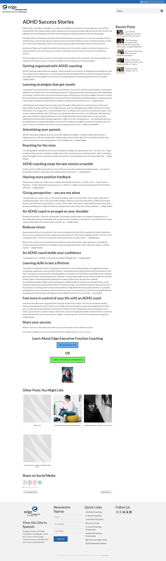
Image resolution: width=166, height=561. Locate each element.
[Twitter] (120, 512)
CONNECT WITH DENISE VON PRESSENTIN (67, 360)
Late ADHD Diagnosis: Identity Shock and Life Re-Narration (129, 33)
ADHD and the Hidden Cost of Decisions (127, 70)
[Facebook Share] (25, 482)
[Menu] (140, 11)
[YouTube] (123, 512)
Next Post (105, 492)
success (36, 487)
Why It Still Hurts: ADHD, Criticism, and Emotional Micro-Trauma (130, 62)
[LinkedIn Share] (40, 482)
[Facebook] (117, 512)
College (25, 487)
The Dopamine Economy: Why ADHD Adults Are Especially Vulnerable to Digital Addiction (129, 43)
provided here (39, 542)
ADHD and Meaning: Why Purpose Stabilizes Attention (129, 53)
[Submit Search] (141, 1)
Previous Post (31, 492)
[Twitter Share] (30, 482)
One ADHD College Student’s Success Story (73, 332)
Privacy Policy (105, 555)
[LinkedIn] (130, 512)
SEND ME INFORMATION (67, 345)
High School (30, 487)
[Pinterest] (127, 512)
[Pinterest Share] (35, 482)
